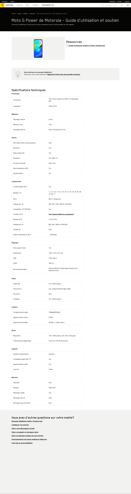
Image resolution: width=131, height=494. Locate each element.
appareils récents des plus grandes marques (64, 74)
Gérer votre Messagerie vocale (23, 428)
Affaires (12, 1)
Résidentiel (4, 1)
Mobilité (25, 13)
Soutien (19, 13)
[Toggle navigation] (20, 5)
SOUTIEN (119, 1)
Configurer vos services (20, 425)
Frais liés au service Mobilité (22, 443)
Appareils (32, 13)
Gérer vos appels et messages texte (25, 432)
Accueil (13, 13)
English (127, 1)
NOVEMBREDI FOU (48, 5)
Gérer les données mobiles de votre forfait (27, 436)
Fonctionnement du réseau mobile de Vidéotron (29, 439)
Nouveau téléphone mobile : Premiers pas (27, 421)
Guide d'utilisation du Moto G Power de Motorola (87, 46)
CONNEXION (112, 1)
